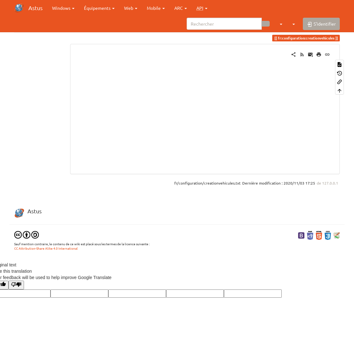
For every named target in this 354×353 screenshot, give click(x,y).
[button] (202, 8)
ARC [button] (180, 8)
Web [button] (130, 8)
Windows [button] (63, 8)
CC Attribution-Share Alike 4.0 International (46, 248)
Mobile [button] (156, 8)
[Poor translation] (16, 285)
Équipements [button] (99, 8)
